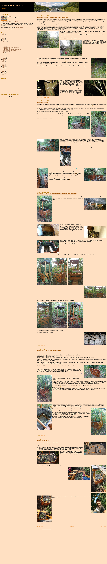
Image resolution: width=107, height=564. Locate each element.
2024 (3, 37)
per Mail (2, 24)
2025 (3, 35)
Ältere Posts (103, 526)
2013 (3, 66)
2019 (3, 59)
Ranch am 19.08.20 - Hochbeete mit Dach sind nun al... (12, 49)
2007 (3, 73)
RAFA (10, 16)
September (5, 45)
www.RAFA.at (11, 21)
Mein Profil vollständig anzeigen (7, 29)
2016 (3, 62)
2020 (3, 40)
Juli (4, 52)
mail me (16, 21)
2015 (3, 64)
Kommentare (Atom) (46, 528)
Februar (4, 57)
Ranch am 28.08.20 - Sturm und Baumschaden (52, 17)
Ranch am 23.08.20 (43, 102)
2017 (3, 61)
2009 (3, 71)
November (5, 42)
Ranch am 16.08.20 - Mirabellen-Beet (49, 350)
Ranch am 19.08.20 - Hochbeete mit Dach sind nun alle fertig (56, 193)
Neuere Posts (40, 526)
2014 (3, 65)
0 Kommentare (46, 97)
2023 (3, 38)
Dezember (5, 41)
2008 (3, 72)
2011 (3, 68)
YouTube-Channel (19, 27)
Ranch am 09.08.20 (43, 440)
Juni (4, 53)
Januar (4, 58)
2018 (3, 60)
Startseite (72, 526)
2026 (3, 34)
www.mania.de (12, 5)
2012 (3, 67)
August (4, 46)
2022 (3, 39)
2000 (3, 74)
